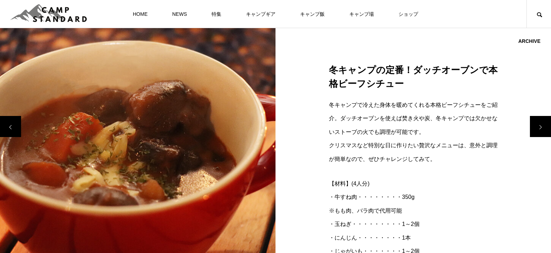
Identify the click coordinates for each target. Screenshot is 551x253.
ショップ (408, 14)
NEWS (179, 14)
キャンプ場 (361, 14)
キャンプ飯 (312, 14)
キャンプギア (261, 14)
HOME (140, 14)
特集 (216, 14)
